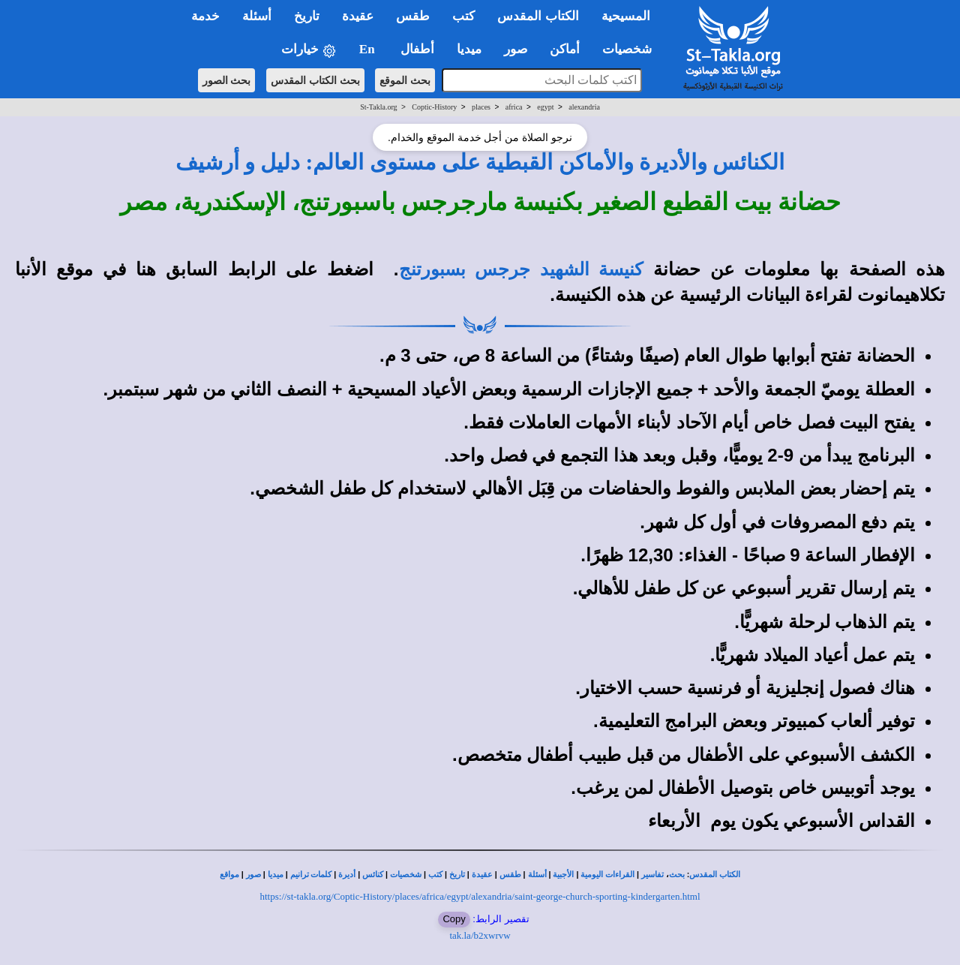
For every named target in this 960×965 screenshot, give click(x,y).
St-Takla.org (378, 107)
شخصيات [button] (632, 49)
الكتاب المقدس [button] (537, 16)
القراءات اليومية (607, 874)
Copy (453, 918)
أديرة (347, 874)
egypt (545, 107)
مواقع (229, 874)
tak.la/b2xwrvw (479, 935)
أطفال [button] (417, 49)
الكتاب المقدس (714, 874)
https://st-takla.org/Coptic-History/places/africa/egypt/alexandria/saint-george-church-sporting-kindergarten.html (480, 896)
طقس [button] (413, 16)
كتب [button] (463, 16)
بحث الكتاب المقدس (315, 80)
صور (253, 874)
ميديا (276, 874)
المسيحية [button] (626, 16)
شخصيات (406, 874)
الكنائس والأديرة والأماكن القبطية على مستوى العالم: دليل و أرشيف (480, 162)
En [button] (368, 49)
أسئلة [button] (257, 16)
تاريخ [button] (307, 16)
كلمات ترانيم (311, 874)
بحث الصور (226, 80)
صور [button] (515, 49)
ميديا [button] (469, 49)
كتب (435, 874)
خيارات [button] (309, 50)
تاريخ (457, 874)
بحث (677, 874)
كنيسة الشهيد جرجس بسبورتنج (521, 269)
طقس (510, 874)
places (481, 107)
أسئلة (537, 874)
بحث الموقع (405, 80)
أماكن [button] (565, 49)
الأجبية (563, 874)
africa (514, 107)
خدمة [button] (205, 16)
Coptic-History (434, 107)
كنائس (372, 874)
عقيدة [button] (358, 16)
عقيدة (482, 874)
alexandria (584, 107)
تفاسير (652, 874)
